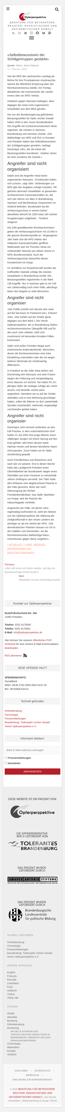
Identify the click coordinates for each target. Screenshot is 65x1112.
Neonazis (39, 544)
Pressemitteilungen (15, 718)
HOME (11, 1013)
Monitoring (13, 1028)
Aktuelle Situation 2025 (24, 1031)
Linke (28, 544)
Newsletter (14, 763)
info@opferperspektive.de (28, 632)
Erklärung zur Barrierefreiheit (32, 1080)
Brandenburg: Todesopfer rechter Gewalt (27, 722)
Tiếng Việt (12, 997)
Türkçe (11, 994)
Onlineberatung (13, 710)
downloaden (11, 648)
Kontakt (11, 1051)
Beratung (12, 1020)
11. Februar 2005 (17, 69)
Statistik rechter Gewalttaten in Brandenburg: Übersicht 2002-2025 (30, 1036)
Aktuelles (15, 544)
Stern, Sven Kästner (27, 65)
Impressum (32, 1075)
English (11, 972)
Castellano (13, 983)
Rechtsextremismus (20, 553)
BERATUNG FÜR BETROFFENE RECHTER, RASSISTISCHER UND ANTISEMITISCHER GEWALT (32, 25)
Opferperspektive (19, 549)
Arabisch (12, 990)
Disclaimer (21, 1071)
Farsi (10, 987)
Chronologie (11, 714)
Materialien (13, 1047)
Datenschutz (42, 1071)
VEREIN (11, 1054)
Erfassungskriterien (23, 1040)
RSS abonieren (16, 655)
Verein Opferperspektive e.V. (20, 726)
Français (12, 976)
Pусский (11, 979)
